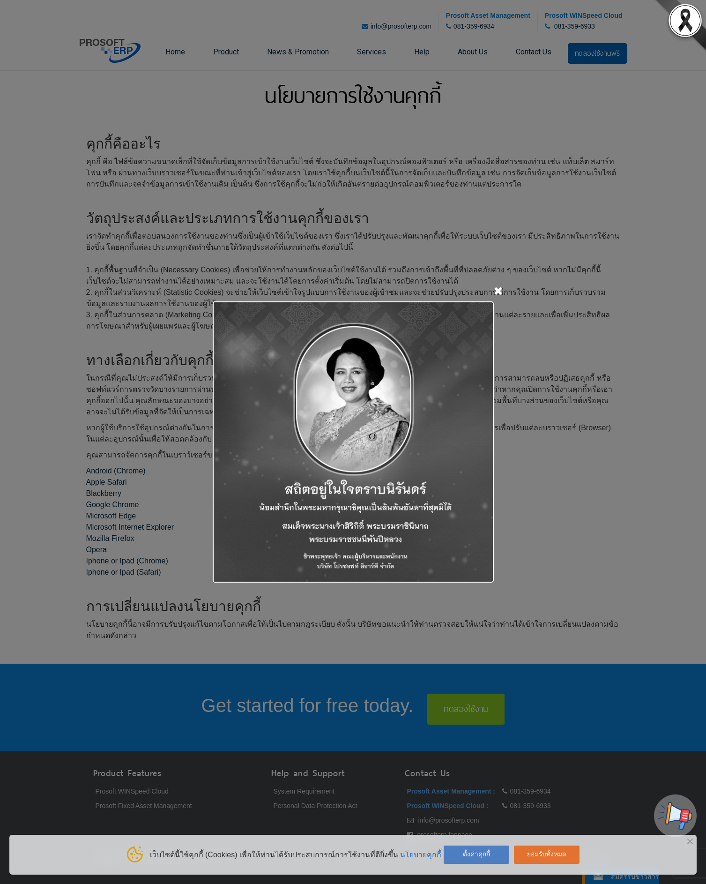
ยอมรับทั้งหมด (546, 854)
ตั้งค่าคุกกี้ (476, 854)
